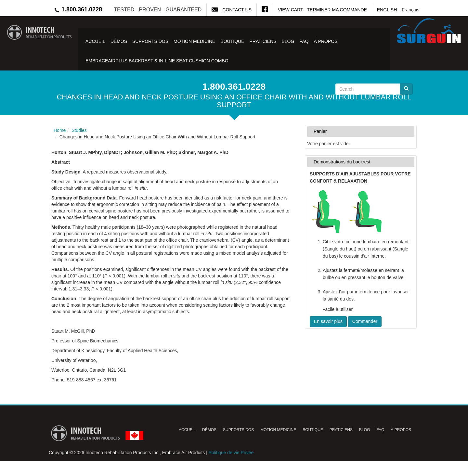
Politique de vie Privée (231, 452)
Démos (118, 41)
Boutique (232, 41)
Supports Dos (150, 41)
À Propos (325, 41)
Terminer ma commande (337, 9)
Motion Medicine (194, 41)
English (387, 9)
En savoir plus (328, 321)
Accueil (95, 41)
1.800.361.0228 (78, 9)
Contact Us (237, 9)
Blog (287, 41)
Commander (364, 321)
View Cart (290, 9)
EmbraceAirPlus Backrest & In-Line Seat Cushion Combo (156, 60)
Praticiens (263, 41)
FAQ (303, 41)
